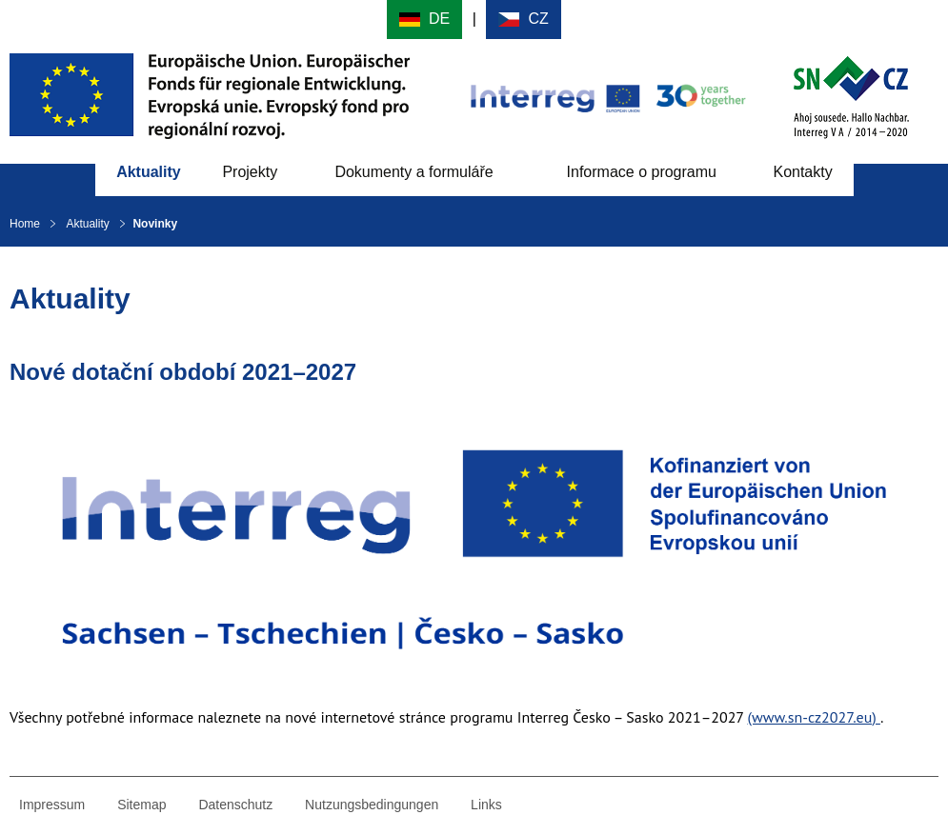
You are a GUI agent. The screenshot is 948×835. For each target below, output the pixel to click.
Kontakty (802, 172)
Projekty (249, 172)
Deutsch (424, 19)
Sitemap (141, 804)
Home (25, 223)
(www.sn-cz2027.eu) (814, 716)
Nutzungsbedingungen (371, 804)
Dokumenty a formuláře (413, 172)
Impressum (52, 804)
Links (486, 804)
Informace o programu (641, 172)
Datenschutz (235, 804)
